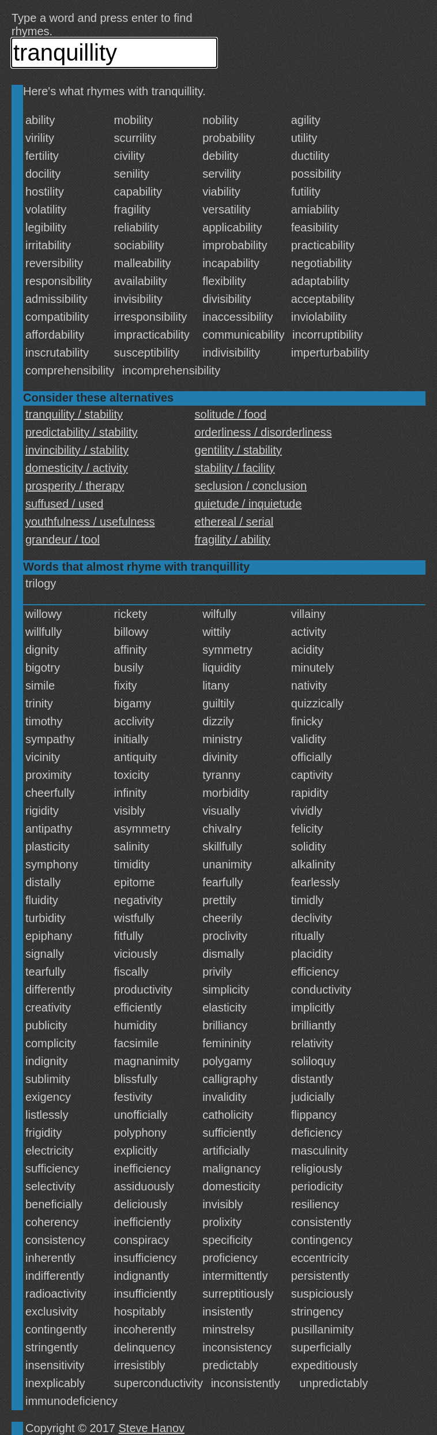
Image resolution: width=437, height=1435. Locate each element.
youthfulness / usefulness (90, 521)
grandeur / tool (62, 539)
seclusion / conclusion (251, 485)
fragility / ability (232, 539)
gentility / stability (238, 450)
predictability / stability (81, 432)
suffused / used (64, 503)
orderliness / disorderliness (263, 432)
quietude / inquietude (248, 503)
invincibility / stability (77, 450)
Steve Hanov (152, 1428)
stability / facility (235, 468)
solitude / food (231, 414)
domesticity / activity (76, 468)
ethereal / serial (234, 521)
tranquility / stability (74, 414)
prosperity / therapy (74, 485)
